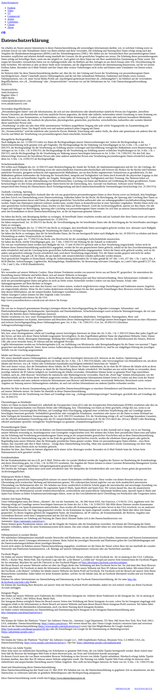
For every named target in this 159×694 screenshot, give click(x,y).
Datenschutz (143, 688)
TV (9, 13)
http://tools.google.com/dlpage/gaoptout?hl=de (25, 629)
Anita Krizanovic (9, 2)
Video (10, 10)
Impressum (123, 688)
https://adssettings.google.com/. (17, 631)
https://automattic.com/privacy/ (29, 521)
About (10, 27)
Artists (10, 19)
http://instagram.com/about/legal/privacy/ (21, 612)
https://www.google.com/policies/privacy (59, 626)
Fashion (11, 8)
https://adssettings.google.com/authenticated (99, 642)
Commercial (13, 16)
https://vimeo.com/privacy (55, 623)
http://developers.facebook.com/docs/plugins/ (104, 562)
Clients (10, 24)
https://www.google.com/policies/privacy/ (45, 642)
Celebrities (12, 22)
